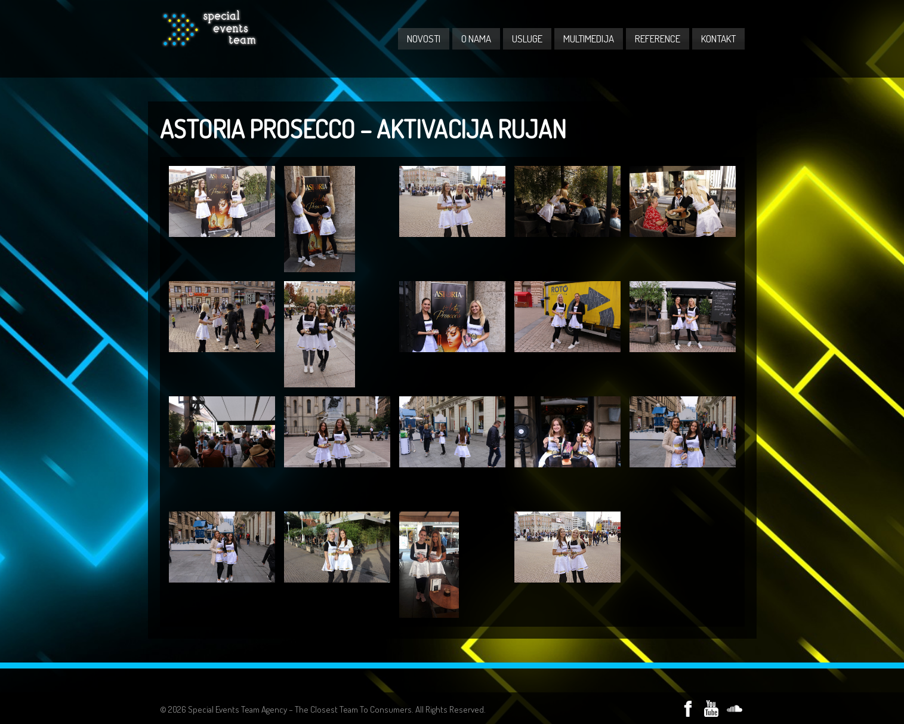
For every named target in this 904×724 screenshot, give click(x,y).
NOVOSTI (423, 38)
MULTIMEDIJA (588, 38)
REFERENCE (657, 38)
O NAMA (476, 38)
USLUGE (527, 38)
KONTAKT (718, 38)
